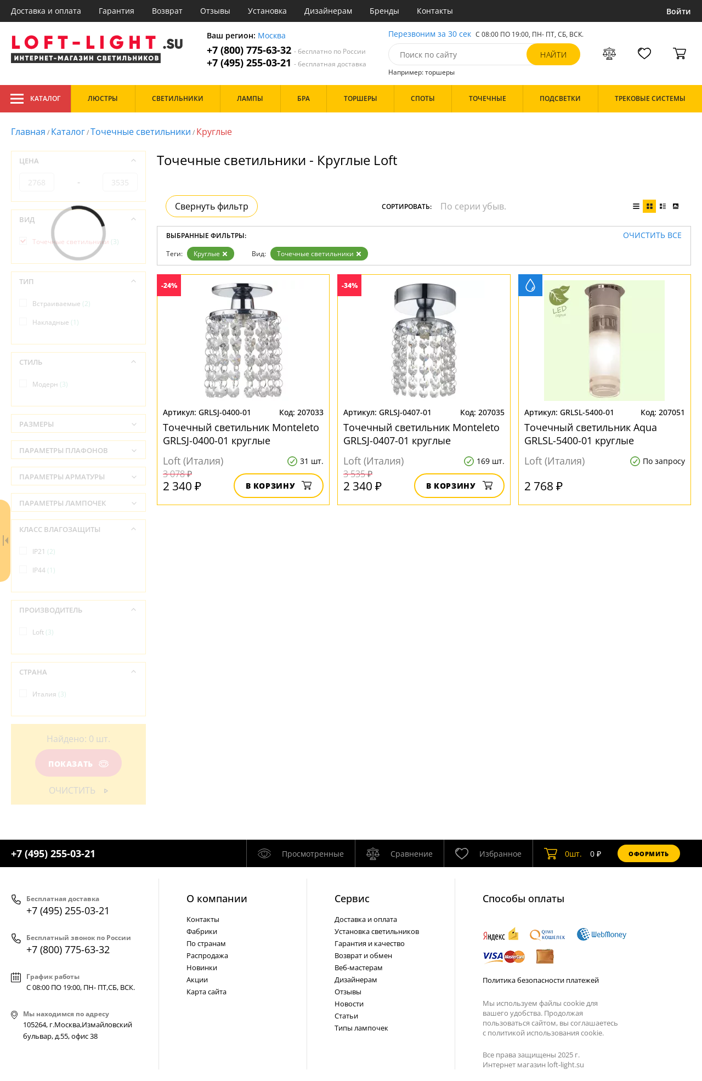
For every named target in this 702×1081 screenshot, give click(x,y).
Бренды (384, 10)
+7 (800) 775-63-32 (286, 50)
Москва (272, 36)
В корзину (279, 485)
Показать (78, 764)
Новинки (201, 967)
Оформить (649, 854)
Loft (43, 632)
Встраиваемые (61, 303)
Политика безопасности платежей (541, 980)
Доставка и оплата (46, 10)
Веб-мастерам (359, 967)
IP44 (43, 570)
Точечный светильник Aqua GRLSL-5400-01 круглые (590, 434)
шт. (563, 853)
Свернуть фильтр (211, 206)
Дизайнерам (328, 10)
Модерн (50, 384)
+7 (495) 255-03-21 (286, 62)
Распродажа (207, 955)
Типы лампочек (361, 1028)
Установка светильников (377, 931)
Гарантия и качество (370, 943)
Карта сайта (206, 992)
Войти (678, 11)
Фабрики (201, 931)
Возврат (167, 10)
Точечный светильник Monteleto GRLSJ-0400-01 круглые (241, 434)
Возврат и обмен (363, 955)
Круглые (211, 253)
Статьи (346, 1016)
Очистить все (652, 235)
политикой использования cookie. (546, 1033)
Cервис (352, 898)
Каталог (35, 98)
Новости (349, 1004)
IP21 (43, 551)
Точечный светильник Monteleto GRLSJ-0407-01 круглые (421, 434)
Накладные (55, 322)
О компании (216, 898)
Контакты (435, 10)
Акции (197, 979)
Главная (28, 132)
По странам (206, 943)
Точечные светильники (140, 132)
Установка (267, 10)
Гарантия (116, 10)
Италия (49, 694)
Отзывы (215, 10)
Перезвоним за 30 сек (429, 34)
